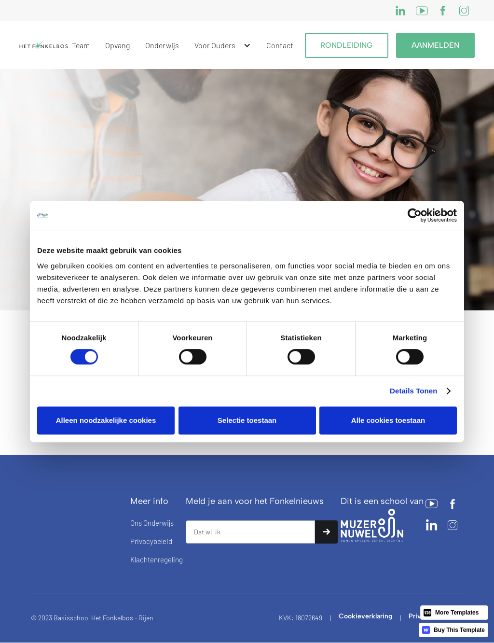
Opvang (117, 45)
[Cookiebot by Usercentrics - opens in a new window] (414, 215)
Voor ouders (214, 45)
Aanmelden (435, 45)
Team (81, 45)
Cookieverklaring (365, 616)
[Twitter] (442, 10)
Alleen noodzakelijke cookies (106, 420)
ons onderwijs (152, 522)
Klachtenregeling (156, 559)
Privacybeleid (151, 541)
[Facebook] (421, 10)
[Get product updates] (250, 532)
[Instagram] (400, 10)
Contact (279, 45)
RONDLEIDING (346, 45)
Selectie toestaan (247, 420)
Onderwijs (162, 45)
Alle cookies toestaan (388, 420)
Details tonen (414, 391)
